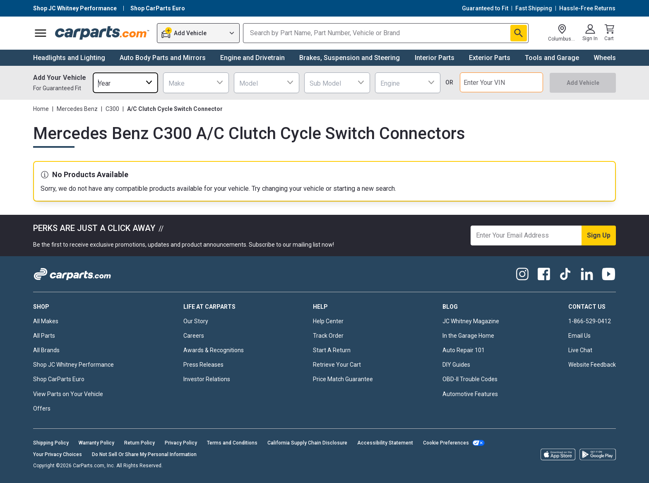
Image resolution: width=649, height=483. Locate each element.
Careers (193, 335)
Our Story (195, 321)
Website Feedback (592, 364)
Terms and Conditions (232, 443)
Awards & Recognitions (213, 350)
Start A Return (332, 350)
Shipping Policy (51, 443)
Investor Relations (206, 379)
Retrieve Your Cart (337, 364)
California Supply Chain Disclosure (307, 443)
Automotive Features (470, 394)
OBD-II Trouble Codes (470, 379)
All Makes (45, 321)
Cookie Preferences (446, 443)
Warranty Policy (96, 443)
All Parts (44, 335)
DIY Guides (456, 364)
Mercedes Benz (77, 109)
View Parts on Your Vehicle (68, 394)
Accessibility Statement (385, 443)
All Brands (46, 350)
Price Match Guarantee (343, 379)
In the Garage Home (468, 335)
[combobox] (125, 82)
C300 (112, 109)
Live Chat (580, 350)
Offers (41, 408)
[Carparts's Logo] (102, 33)
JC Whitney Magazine (470, 321)
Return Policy (139, 443)
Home (41, 109)
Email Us (579, 335)
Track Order (328, 335)
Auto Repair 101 (463, 350)
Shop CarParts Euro (58, 379)
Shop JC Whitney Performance (73, 364)
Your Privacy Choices (57, 454)
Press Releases (203, 364)
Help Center (328, 321)
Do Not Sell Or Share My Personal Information (144, 454)
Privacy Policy (181, 443)
